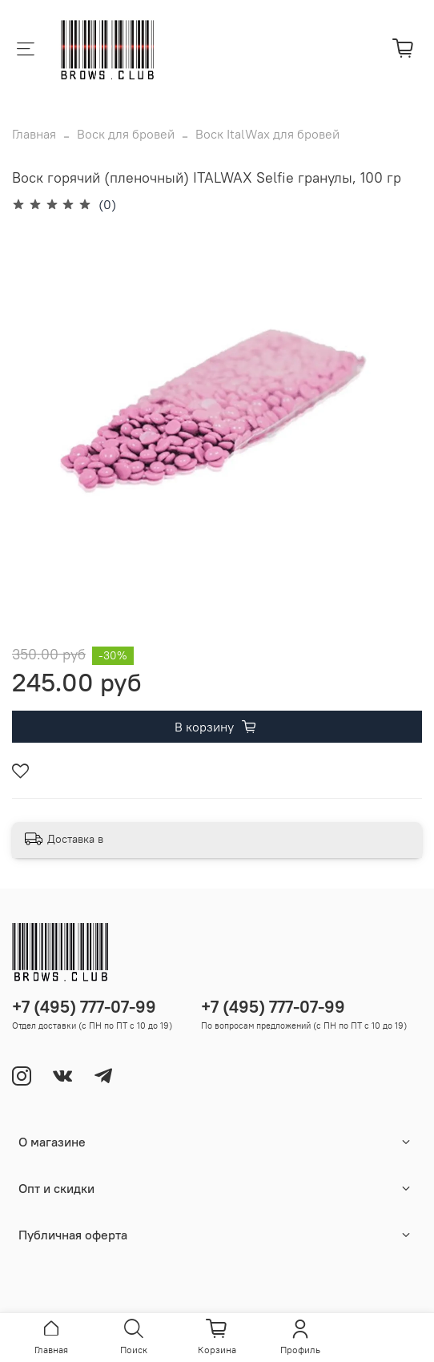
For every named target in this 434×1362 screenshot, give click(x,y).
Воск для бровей (126, 134)
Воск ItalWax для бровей (267, 134)
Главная (34, 134)
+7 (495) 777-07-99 (84, 1006)
